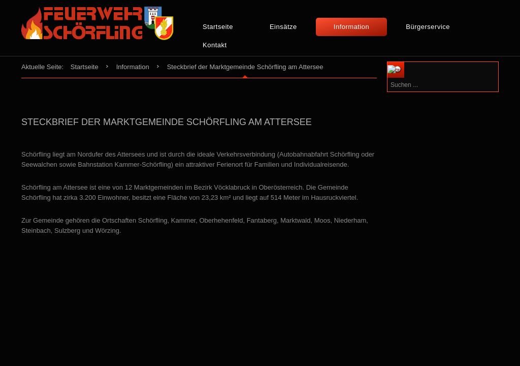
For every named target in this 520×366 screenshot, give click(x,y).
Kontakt (215, 45)
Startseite (218, 26)
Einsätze (283, 26)
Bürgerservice (428, 26)
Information (352, 26)
